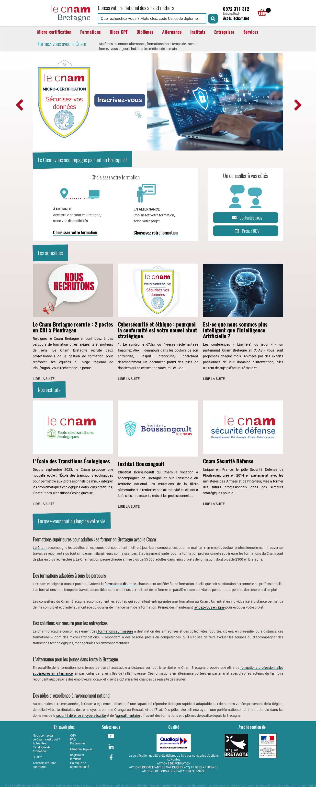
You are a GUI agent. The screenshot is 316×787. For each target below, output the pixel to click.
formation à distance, (120, 584)
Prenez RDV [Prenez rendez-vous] (246, 231)
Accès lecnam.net (236, 18)
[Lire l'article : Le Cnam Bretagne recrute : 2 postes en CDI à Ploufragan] (73, 323)
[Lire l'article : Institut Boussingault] (158, 455)
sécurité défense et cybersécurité (81, 715)
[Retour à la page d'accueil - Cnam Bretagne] (63, 12)
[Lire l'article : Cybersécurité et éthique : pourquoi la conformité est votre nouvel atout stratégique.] (158, 323)
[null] (261, 12)
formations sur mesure (115, 631)
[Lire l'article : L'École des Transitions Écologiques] (73, 453)
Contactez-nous (246, 218)
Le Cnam (39, 548)
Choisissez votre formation (75, 232)
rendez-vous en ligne (209, 607)
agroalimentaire (128, 715)
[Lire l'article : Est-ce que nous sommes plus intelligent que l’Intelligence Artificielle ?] (243, 323)
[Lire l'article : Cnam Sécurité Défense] (243, 453)
